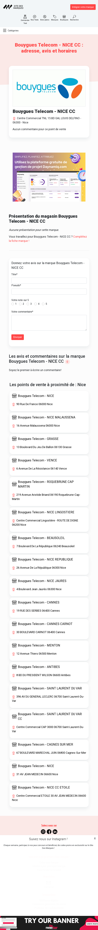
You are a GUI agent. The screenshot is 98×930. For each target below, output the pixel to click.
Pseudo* (16, 285)
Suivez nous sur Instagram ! (48, 839)
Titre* (14, 274)
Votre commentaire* (22, 311)
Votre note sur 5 (20, 300)
